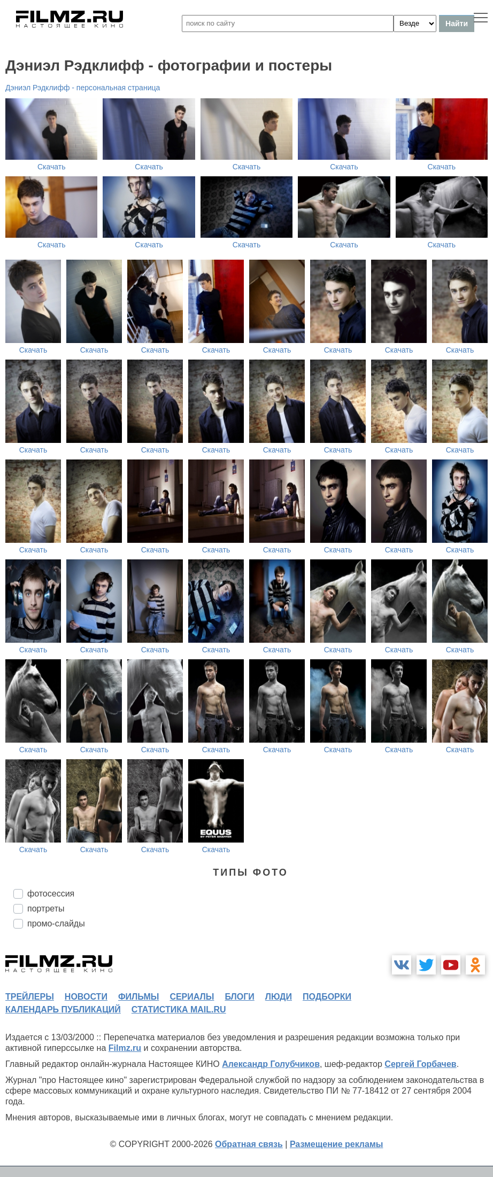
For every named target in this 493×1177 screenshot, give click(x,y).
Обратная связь (249, 1144)
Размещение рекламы (336, 1144)
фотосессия (50, 893)
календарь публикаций (63, 1009)
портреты (46, 908)
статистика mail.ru (179, 1009)
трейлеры (29, 996)
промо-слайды (56, 923)
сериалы (192, 996)
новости (86, 996)
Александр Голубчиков (271, 1064)
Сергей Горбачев (420, 1064)
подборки (327, 996)
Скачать (51, 166)
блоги (239, 996)
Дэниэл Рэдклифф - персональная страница (82, 87)
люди (278, 996)
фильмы (138, 996)
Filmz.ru (125, 1048)
